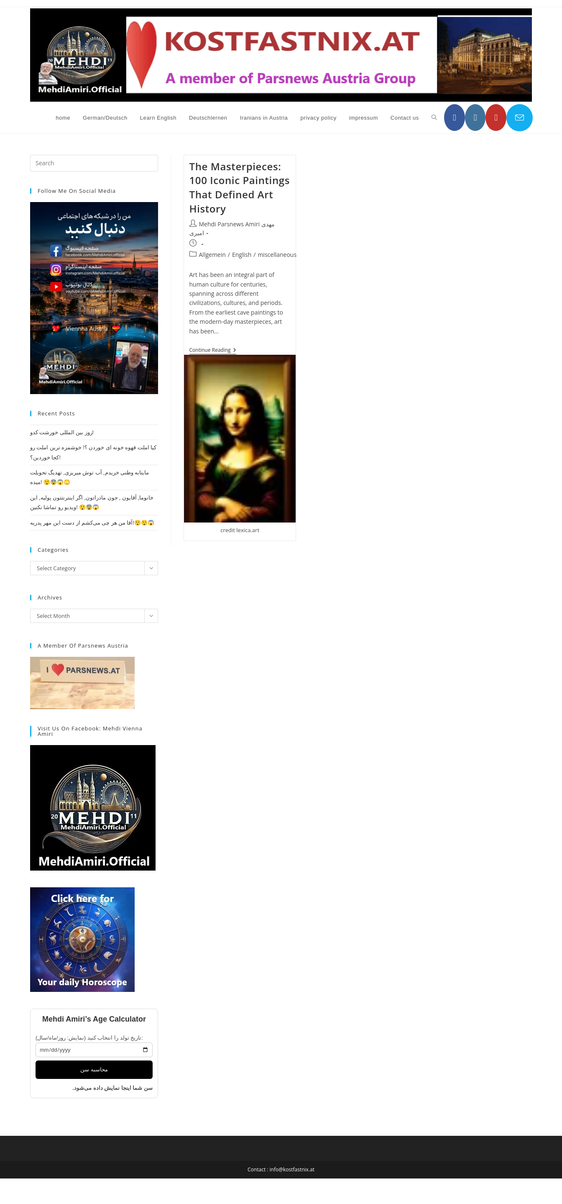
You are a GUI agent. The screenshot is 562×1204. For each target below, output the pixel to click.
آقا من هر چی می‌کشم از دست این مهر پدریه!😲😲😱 (92, 522)
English (241, 255)
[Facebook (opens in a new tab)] (454, 117)
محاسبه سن (94, 1069)
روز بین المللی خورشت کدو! (62, 432)
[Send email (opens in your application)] (519, 117)
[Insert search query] (94, 163)
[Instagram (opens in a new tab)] (475, 117)
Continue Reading (212, 350)
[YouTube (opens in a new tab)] (495, 117)
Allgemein (212, 255)
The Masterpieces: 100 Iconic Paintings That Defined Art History (239, 187)
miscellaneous (277, 255)
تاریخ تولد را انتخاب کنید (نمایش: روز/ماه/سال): (89, 1038)
